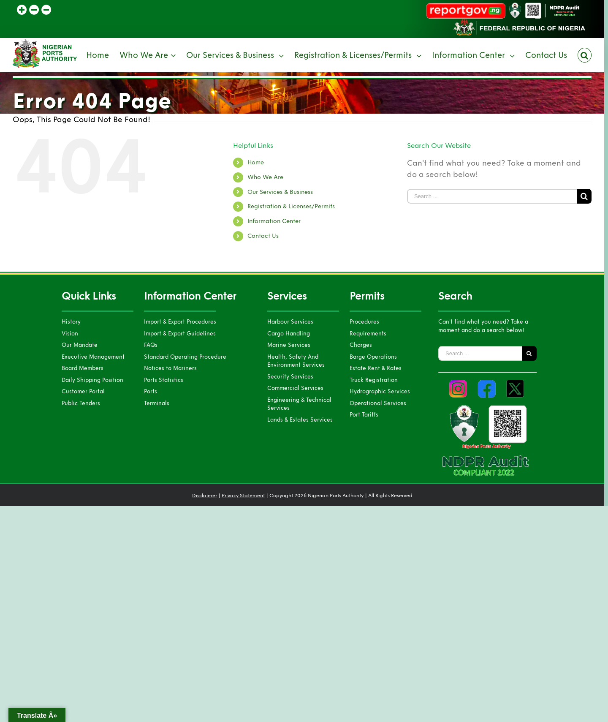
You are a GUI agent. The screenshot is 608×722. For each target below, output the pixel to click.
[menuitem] (102, 55)
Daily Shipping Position (92, 380)
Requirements (368, 333)
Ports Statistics (163, 380)
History (71, 322)
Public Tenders (81, 403)
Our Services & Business (280, 192)
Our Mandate (80, 345)
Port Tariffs (364, 414)
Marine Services (288, 345)
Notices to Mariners (170, 368)
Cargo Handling (288, 333)
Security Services (290, 376)
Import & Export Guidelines (180, 333)
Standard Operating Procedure (185, 357)
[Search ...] (492, 196)
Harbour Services (290, 322)
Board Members (82, 368)
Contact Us (263, 236)
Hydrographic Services (380, 391)
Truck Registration (374, 380)
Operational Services (378, 403)
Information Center (274, 221)
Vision (70, 333)
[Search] (585, 55)
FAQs (150, 345)
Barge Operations (373, 357)
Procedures (364, 322)
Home (255, 162)
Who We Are (265, 177)
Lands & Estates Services (300, 420)
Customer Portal (83, 391)
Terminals (156, 403)
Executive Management (93, 357)
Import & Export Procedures (180, 322)
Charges (361, 345)
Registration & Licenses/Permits (291, 206)
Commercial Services (295, 388)
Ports (150, 391)
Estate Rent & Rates (376, 368)
